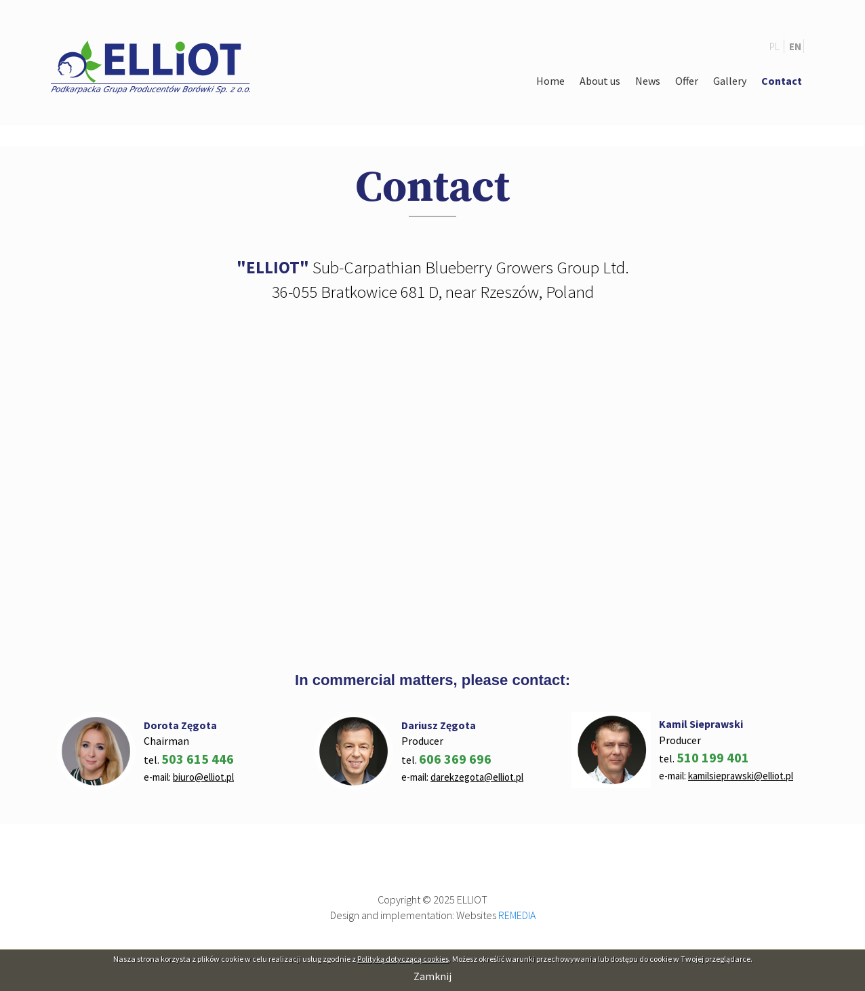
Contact (781, 81)
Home (550, 81)
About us (600, 81)
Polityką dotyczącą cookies (403, 959)
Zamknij (432, 976)
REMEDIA (517, 915)
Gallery (729, 81)
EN (795, 46)
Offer (686, 81)
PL (775, 46)
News (647, 81)
